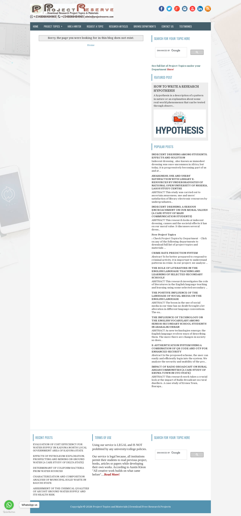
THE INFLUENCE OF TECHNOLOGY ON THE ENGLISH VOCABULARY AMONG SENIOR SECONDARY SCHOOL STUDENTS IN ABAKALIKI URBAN (179, 322)
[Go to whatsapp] (9, 505)
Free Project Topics (164, 234)
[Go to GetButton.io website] (9, 512)
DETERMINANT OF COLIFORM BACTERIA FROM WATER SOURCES (58, 469)
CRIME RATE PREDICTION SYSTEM (175, 253)
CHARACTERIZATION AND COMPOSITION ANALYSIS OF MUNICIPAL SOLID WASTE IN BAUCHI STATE (59, 479)
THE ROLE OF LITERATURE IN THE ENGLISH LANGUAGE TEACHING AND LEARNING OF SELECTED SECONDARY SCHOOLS (177, 273)
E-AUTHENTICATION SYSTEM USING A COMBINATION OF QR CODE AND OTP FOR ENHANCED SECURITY (179, 348)
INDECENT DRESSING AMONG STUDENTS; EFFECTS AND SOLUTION (179, 156)
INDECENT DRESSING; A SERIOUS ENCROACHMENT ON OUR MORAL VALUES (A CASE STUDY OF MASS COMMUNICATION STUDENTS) (179, 211)
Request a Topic (95, 26)
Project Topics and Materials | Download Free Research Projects (132, 506)
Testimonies (185, 26)
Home (35, 26)
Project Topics (54, 25)
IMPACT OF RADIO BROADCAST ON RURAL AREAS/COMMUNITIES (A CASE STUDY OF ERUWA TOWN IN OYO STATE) (179, 370)
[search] (169, 50)
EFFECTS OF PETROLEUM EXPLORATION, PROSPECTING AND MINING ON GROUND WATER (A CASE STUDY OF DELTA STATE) (59, 459)
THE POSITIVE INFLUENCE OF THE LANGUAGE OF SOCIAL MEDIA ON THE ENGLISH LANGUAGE (177, 295)
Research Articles (118, 26)
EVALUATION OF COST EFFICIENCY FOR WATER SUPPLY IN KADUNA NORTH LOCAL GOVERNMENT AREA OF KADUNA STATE (60, 447)
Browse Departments (145, 26)
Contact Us (168, 26)
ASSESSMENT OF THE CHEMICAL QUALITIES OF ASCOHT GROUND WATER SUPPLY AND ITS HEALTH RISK (61, 491)
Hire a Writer (74, 26)
